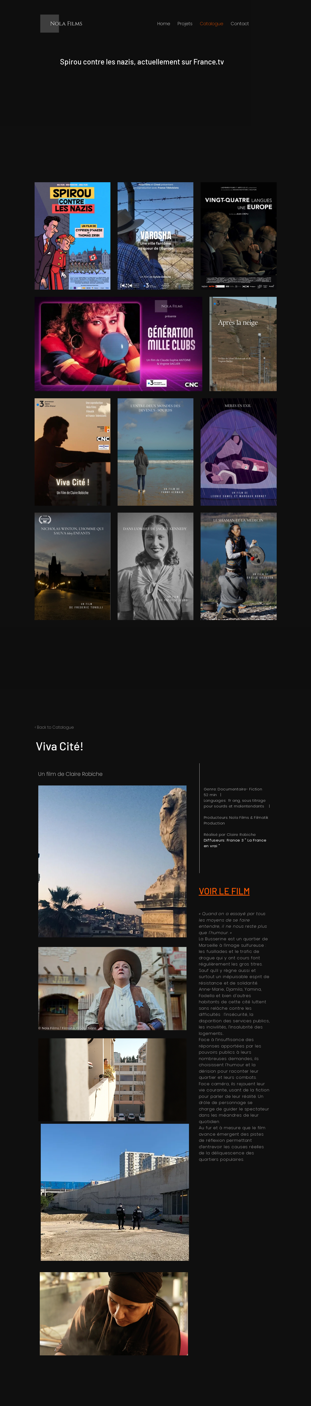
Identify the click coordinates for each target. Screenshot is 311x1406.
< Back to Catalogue (54, 727)
